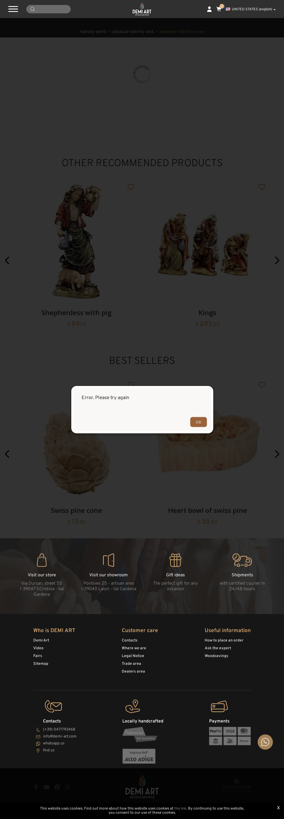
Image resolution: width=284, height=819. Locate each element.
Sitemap (40, 666)
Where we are (134, 650)
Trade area (131, 666)
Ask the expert (218, 650)
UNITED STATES (251, 9)
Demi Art (41, 643)
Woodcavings (216, 658)
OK (198, 421)
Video (38, 650)
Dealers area (133, 674)
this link (180, 809)
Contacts (130, 643)
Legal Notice (133, 658)
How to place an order (224, 643)
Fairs (37, 658)
